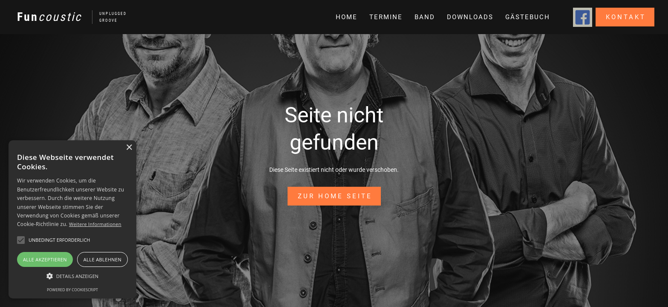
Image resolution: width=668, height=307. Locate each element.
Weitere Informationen (95, 224)
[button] (424, 17)
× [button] (129, 148)
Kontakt (626, 17)
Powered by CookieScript (72, 290)
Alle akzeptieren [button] (45, 259)
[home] (67, 17)
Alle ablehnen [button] (102, 259)
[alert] (72, 219)
